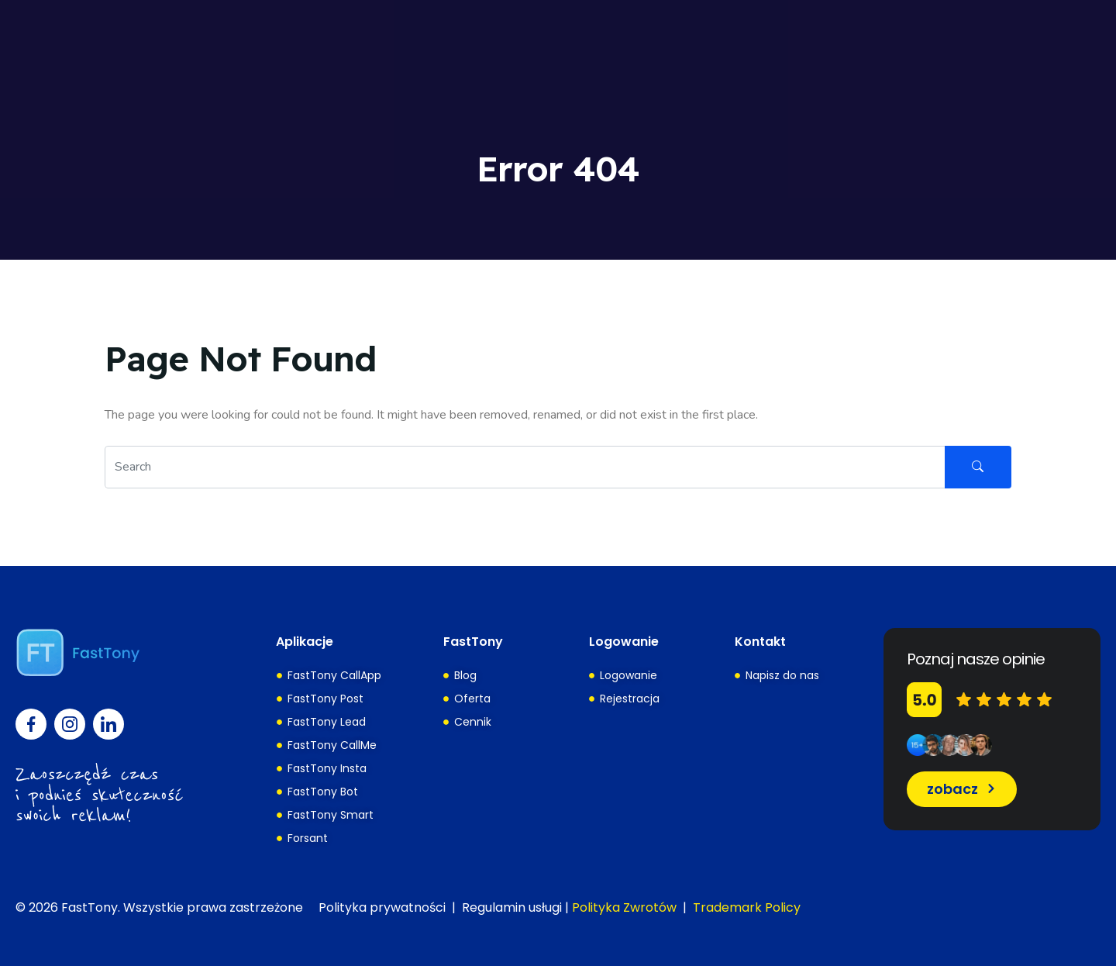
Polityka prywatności (382, 907)
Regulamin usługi (512, 907)
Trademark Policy (747, 907)
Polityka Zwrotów (624, 907)
